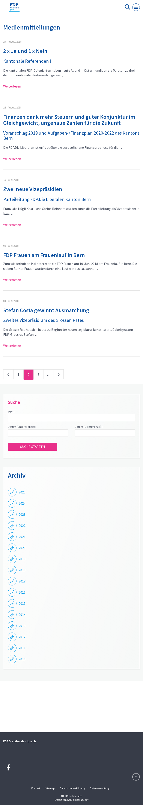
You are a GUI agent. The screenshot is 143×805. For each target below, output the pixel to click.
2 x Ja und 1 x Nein (25, 50)
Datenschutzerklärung (72, 788)
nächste (58, 375)
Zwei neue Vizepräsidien (32, 189)
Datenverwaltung (99, 788)
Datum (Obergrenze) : (88, 427)
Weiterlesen (12, 86)
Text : (11, 411)
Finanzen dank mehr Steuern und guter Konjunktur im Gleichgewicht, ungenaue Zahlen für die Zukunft (69, 119)
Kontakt (35, 788)
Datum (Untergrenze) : (22, 427)
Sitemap (49, 788)
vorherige (8, 375)
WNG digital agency (78, 799)
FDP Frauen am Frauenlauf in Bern (44, 254)
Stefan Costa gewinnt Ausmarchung (46, 310)
